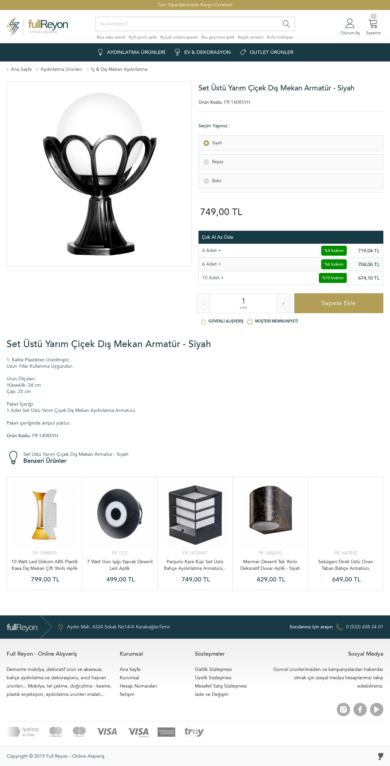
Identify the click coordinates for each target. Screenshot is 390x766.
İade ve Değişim (212, 694)
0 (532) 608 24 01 (336, 627)
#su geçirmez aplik (217, 37)
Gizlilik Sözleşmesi (213, 669)
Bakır (215, 179)
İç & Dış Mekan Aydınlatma (119, 69)
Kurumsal (129, 678)
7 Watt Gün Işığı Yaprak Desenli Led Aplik (120, 565)
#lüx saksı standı (111, 37)
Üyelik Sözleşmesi (213, 678)
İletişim (127, 694)
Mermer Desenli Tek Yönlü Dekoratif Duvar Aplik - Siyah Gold (270, 565)
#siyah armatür (251, 37)
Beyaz (216, 160)
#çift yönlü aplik (143, 37)
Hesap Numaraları (138, 686)
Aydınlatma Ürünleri (61, 69)
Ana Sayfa (21, 69)
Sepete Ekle (339, 303)
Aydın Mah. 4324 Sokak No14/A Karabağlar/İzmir (113, 627)
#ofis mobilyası (280, 37)
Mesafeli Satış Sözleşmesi (221, 686)
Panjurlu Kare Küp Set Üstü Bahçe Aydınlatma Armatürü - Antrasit (195, 565)
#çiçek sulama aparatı (179, 37)
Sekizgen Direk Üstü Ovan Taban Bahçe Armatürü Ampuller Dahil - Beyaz (345, 565)
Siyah (215, 141)
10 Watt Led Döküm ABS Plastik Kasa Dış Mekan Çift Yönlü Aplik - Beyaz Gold (44, 565)
